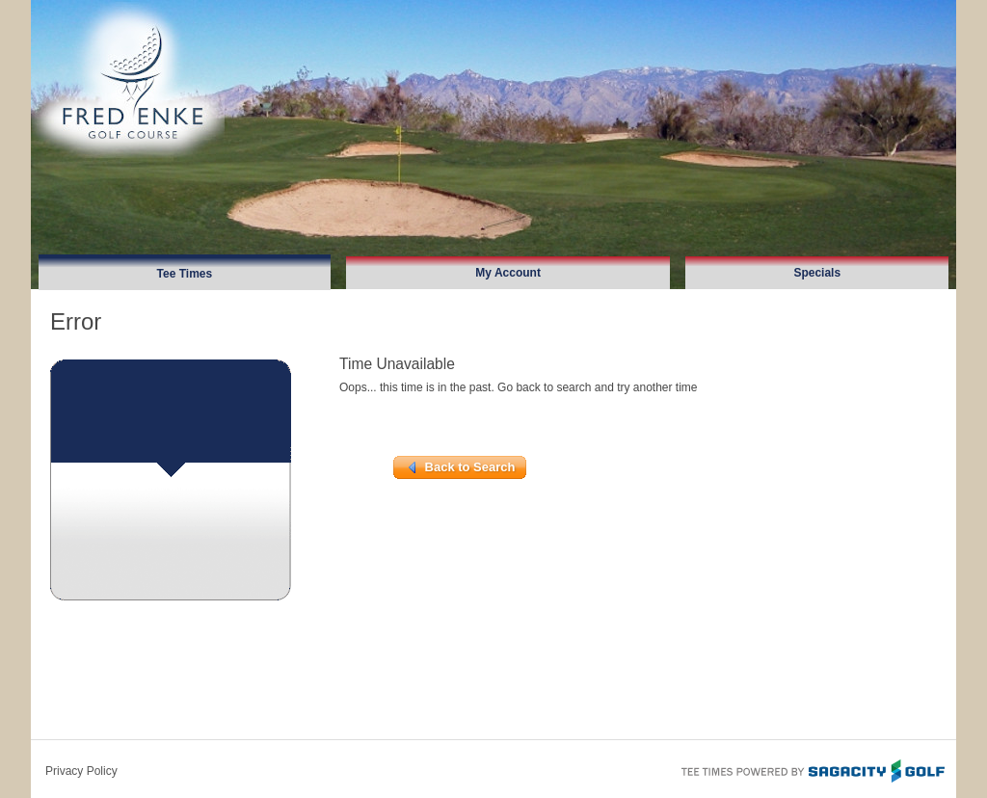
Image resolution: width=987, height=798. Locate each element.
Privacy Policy (81, 771)
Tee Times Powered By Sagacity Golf (811, 769)
